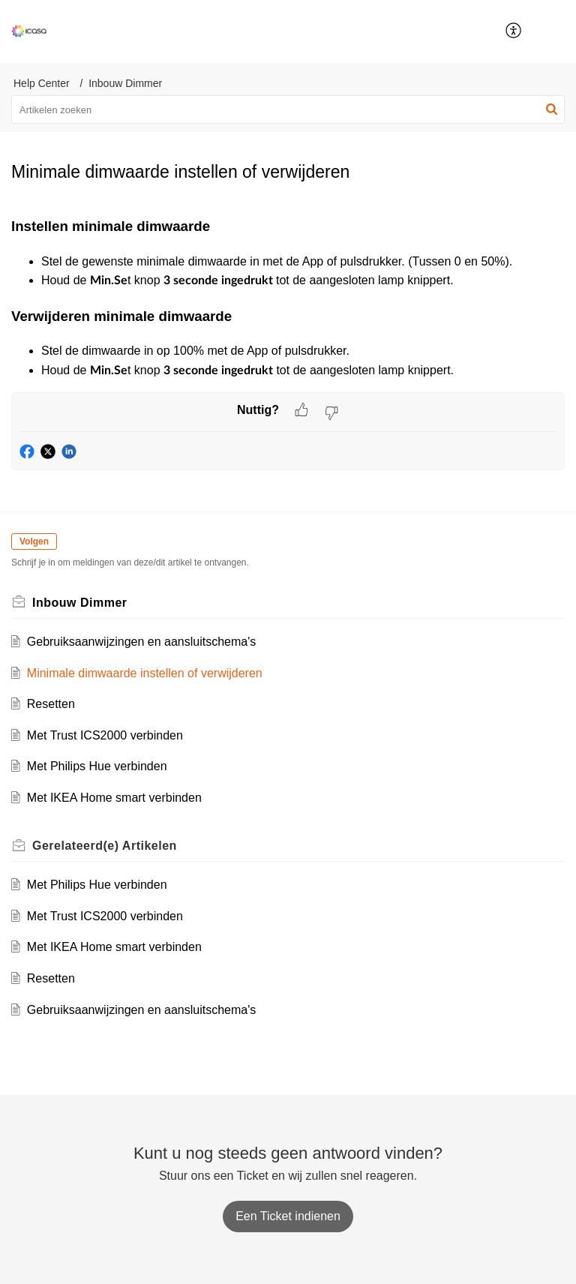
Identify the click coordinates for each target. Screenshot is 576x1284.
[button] (553, 31)
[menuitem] (514, 31)
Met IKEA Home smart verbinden (114, 797)
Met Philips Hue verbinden (97, 766)
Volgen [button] (34, 541)
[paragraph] (288, 297)
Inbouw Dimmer (125, 83)
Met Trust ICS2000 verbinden (105, 735)
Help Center (42, 83)
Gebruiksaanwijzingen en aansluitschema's (141, 641)
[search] (288, 109)
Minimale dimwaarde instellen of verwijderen (144, 673)
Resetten (51, 704)
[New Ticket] (288, 1216)
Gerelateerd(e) (104, 845)
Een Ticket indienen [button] (288, 1216)
